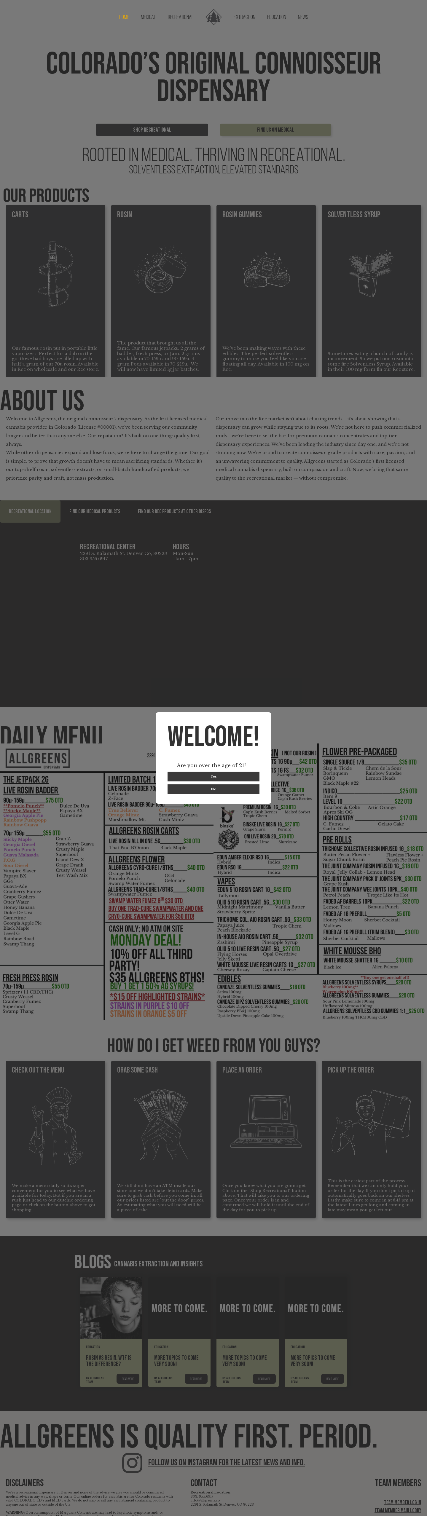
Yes (214, 776)
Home (124, 17)
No (213, 789)
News (303, 17)
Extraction (244, 17)
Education (276, 17)
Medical (148, 17)
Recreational (181, 17)
